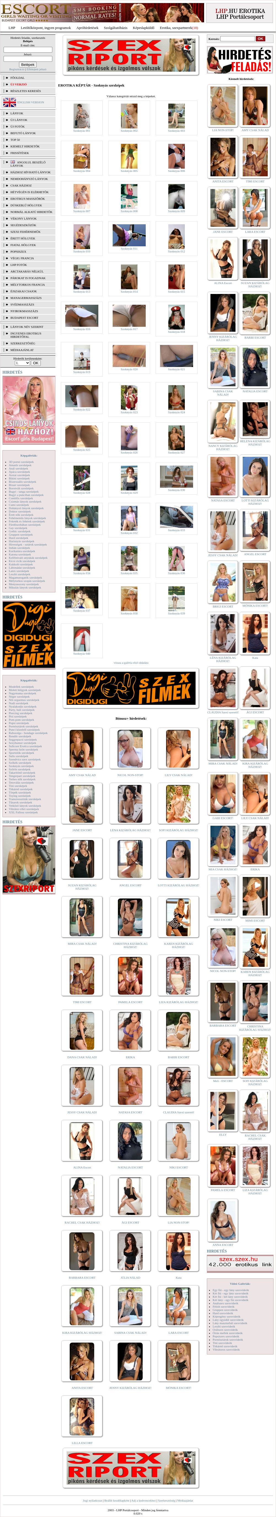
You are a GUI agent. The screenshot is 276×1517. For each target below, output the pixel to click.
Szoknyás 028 (81, 492)
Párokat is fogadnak (28, 278)
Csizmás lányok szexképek (25, 501)
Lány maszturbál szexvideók (230, 1323)
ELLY (223, 1134)
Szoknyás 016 (81, 329)
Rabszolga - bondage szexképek (28, 733)
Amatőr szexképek (20, 465)
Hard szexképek (18, 537)
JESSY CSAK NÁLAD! (82, 1112)
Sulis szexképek (18, 756)
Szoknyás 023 (129, 412)
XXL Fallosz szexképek (23, 812)
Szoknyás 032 (129, 533)
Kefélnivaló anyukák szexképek (28, 557)
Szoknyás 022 (81, 409)
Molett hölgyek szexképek (25, 690)
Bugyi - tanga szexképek (24, 491)
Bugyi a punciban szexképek (26, 494)
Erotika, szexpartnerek (176, 28)
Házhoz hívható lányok (30, 172)
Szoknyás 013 (81, 291)
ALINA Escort (82, 1167)
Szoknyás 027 (176, 452)
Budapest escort (24, 317)
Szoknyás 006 (176, 170)
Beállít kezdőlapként (116, 1500)
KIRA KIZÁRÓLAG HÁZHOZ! (82, 1332)
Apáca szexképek (19, 471)
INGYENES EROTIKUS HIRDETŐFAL (25, 335)
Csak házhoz (21, 185)
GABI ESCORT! (223, 818)
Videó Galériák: (240, 1283)
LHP (12, 28)
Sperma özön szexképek (23, 749)
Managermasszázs (26, 297)
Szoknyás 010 (81, 251)
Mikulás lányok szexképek (25, 587)
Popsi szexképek (19, 723)
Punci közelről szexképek (24, 729)
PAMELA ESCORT (130, 1002)
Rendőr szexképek (20, 736)
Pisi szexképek (18, 716)
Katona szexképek (20, 554)
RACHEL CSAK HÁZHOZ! (82, 1222)
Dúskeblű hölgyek (26, 205)
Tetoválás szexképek (21, 782)
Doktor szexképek (20, 511)
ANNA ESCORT (223, 1244)
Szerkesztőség (166, 1500)
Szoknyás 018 (176, 331)
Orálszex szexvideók (225, 1329)
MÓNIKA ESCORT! (178, 1387)
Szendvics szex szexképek (24, 759)
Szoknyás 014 (129, 291)
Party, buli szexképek (22, 709)
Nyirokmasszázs (24, 311)
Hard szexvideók (223, 1313)
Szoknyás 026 (129, 452)
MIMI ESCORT (255, 920)
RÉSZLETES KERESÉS (25, 91)
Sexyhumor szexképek (22, 742)
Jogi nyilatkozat (92, 1500)
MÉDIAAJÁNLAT (22, 350)
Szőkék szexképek (20, 762)
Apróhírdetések (87, 28)
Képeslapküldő (144, 28)
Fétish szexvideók (223, 1306)
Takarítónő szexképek (22, 772)
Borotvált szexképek (21, 488)
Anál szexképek (18, 468)
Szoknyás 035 (129, 573)
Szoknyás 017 (129, 329)
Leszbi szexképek (19, 574)
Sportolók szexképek (21, 752)
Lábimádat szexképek (22, 567)
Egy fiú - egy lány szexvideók (231, 1290)
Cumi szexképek (19, 504)
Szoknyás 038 (129, 613)
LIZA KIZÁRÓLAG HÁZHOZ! (178, 1002)
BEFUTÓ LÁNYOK (23, 133)
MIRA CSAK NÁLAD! (82, 943)
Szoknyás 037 (81, 610)
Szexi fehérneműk (25, 231)
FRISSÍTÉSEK (19, 153)
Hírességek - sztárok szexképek (28, 544)
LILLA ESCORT (82, 1443)
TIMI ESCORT (82, 1002)
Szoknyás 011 (129, 248)
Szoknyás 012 (176, 251)
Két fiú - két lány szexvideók (230, 1296)
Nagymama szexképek (22, 693)
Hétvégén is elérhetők (29, 192)
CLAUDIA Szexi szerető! (178, 1112)
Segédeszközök (23, 225)
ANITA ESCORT (82, 1387)
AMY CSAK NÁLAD (82, 775)
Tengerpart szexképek (22, 776)
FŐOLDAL (17, 77)
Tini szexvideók (222, 1343)
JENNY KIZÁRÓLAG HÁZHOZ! (130, 1387)
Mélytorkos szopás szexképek (27, 580)
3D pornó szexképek (21, 461)
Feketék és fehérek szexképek (27, 521)
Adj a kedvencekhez (143, 1500)
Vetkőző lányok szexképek (25, 805)
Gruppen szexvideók (225, 1309)
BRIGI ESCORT (223, 606)
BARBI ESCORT (179, 1057)
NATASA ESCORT (130, 1112)
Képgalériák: (28, 455)
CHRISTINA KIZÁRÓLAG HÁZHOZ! (130, 945)
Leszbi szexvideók (224, 1326)
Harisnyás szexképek (21, 541)
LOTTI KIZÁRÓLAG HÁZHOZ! (178, 885)
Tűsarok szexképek (20, 802)
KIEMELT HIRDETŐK (25, 146)
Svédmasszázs (22, 304)
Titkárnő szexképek (21, 789)
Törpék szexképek (20, 792)
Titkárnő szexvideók (225, 1346)
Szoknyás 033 (176, 530)
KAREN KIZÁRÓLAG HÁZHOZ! (178, 945)
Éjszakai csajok (23, 291)
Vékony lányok (23, 218)
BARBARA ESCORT (82, 1277)
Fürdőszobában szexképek (25, 524)
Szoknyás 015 (176, 291)
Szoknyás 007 (81, 211)
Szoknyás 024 (176, 412)
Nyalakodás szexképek (23, 706)
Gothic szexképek (20, 531)
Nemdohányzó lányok (29, 178)
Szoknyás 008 (129, 211)
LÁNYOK (16, 113)
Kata (179, 1277)
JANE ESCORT (82, 830)
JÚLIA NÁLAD (130, 1277)
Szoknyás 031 (81, 530)
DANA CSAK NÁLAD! (82, 1057)
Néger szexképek (19, 696)
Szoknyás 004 (81, 170)
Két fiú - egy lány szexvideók (230, 1293)
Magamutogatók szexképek (25, 577)
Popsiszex (18, 251)
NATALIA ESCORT (130, 1167)
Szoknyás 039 (176, 613)
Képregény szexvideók (226, 1316)
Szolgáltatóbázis (115, 28)
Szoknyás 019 (81, 372)
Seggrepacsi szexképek (23, 739)
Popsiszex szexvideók (226, 1336)
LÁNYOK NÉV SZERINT (27, 326)
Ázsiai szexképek (19, 475)
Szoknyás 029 (129, 492)
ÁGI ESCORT (130, 1222)
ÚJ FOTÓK (17, 126)
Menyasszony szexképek (24, 584)
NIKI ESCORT (178, 1167)
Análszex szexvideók (225, 1303)
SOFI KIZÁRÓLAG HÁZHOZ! (178, 830)
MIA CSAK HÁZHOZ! (223, 869)
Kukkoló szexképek (21, 564)
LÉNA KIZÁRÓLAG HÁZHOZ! (130, 830)
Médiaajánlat (185, 1500)
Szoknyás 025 (81, 449)
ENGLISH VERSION (30, 102)
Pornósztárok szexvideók (228, 1339)
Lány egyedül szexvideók (228, 1319)
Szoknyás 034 (81, 573)
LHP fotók (18, 264)
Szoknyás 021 (176, 369)
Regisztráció (17, 69)
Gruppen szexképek (21, 534)
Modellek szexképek (21, 686)
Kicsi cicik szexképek (22, 561)
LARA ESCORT (179, 1332)
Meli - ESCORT (223, 1081)
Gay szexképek (18, 528)
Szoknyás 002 (129, 130)
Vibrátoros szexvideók (226, 1349)
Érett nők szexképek (21, 514)
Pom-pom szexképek (21, 719)
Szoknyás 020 (129, 369)
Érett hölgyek (22, 238)
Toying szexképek (20, 795)
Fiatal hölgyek (23, 245)
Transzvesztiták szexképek (25, 799)
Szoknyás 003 (176, 130)
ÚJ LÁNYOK (18, 120)
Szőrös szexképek (20, 769)
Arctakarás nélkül (27, 271)
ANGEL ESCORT (130, 885)
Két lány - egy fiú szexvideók (230, 1300)
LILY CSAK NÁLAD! (179, 775)
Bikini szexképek (19, 478)
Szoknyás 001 (81, 130)
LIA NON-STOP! (178, 1222)
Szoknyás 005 (129, 170)
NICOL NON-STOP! (131, 775)
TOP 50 (15, 139)
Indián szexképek (19, 547)
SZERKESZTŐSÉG (22, 343)
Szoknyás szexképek (21, 766)
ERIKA (130, 1057)
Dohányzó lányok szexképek (26, 508)
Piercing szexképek (20, 713)
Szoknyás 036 (176, 573)
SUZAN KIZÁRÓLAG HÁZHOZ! (82, 887)
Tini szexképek (18, 785)
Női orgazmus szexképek (24, 699)
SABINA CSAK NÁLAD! (130, 1332)
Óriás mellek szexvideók (228, 1333)
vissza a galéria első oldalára (131, 662)
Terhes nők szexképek (22, 779)
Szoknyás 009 (176, 211)
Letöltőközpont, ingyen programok (46, 28)
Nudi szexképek (18, 703)
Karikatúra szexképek (22, 551)
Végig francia (22, 258)
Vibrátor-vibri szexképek (24, 809)
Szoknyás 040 (81, 653)
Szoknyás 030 (176, 490)
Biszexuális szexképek (22, 481)
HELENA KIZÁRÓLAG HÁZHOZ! (255, 442)
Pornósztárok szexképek (23, 726)
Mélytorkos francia (27, 284)
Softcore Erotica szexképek (25, 746)
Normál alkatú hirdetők (31, 212)
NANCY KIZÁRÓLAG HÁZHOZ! (223, 447)
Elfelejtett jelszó (36, 69)
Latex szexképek (19, 571)
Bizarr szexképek (19, 485)
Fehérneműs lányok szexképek (27, 518)
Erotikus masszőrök (27, 198)
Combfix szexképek (21, 498)
